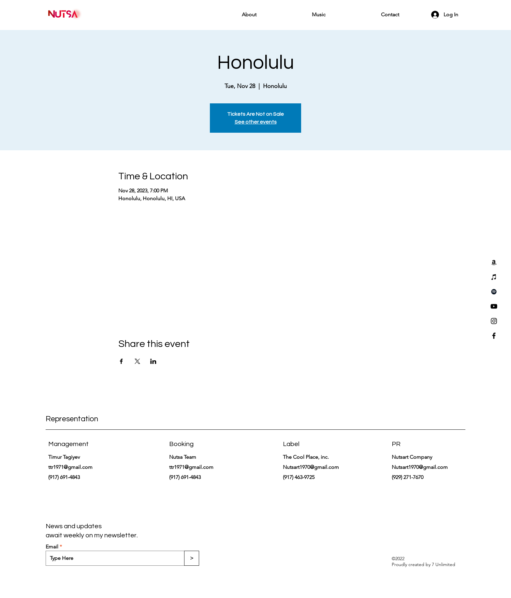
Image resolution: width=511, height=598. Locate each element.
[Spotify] (494, 292)
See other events (256, 122)
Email (52, 546)
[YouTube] (494, 306)
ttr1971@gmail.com (70, 467)
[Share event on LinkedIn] (153, 361)
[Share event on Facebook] (121, 361)
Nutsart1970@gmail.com (311, 467)
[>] (191, 558)
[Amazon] (494, 262)
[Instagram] (494, 321)
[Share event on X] (137, 361)
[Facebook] (494, 336)
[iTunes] (494, 277)
